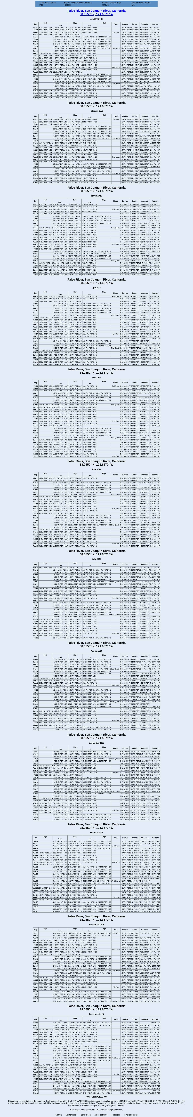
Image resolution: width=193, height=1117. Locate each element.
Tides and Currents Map (47, 4)
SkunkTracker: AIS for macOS (111, 4)
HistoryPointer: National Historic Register (78, 4)
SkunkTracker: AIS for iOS (141, 4)
